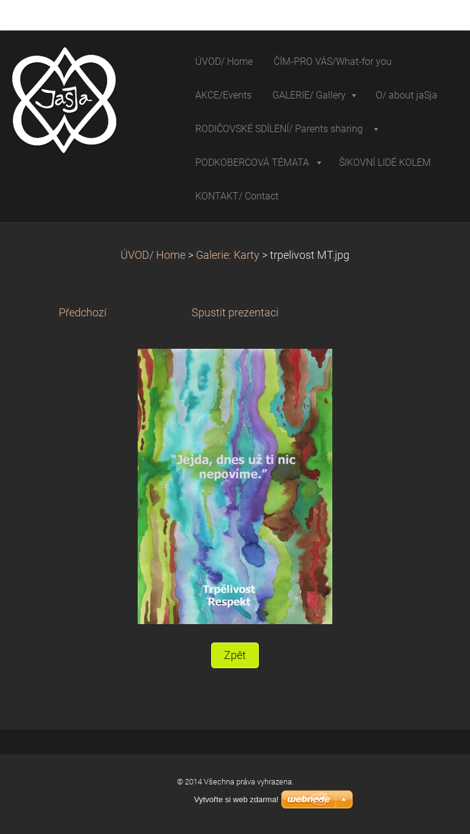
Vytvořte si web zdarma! (236, 799)
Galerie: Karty (229, 255)
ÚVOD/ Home (153, 255)
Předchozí (82, 313)
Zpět (235, 655)
